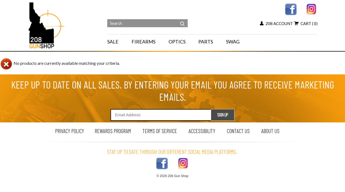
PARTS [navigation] (205, 42)
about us (270, 130)
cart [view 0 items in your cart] (306, 23)
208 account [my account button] (276, 23)
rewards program (113, 130)
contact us (238, 130)
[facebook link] (291, 8)
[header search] (182, 19)
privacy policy (69, 130)
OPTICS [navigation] (177, 42)
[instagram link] (312, 8)
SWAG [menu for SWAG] (233, 42)
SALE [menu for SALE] (112, 42)
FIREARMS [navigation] (143, 42)
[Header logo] (47, 24)
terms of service (159, 130)
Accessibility (201, 130)
